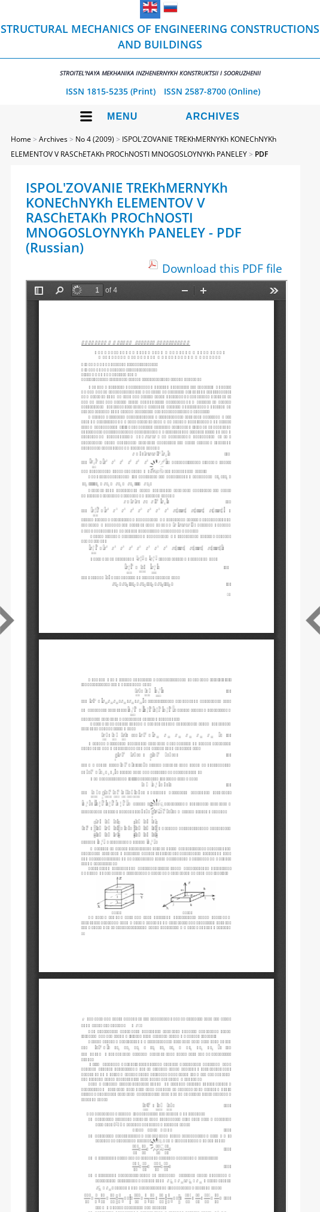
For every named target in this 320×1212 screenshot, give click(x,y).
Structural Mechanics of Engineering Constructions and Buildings (160, 49)
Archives (212, 116)
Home (21, 139)
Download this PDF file (222, 268)
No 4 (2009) (94, 139)
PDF (261, 154)
